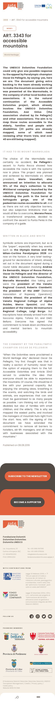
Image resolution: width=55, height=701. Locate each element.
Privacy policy (37, 683)
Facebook (31, 616)
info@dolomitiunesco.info (37, 554)
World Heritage (11, 54)
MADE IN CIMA (15, 688)
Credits (27, 683)
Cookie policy (8, 686)
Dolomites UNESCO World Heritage (13, 6)
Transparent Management (13, 683)
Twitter (44, 616)
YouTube (50, 616)
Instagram (38, 616)
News (10, 28)
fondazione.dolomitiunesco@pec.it (41, 557)
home (27, 697)
